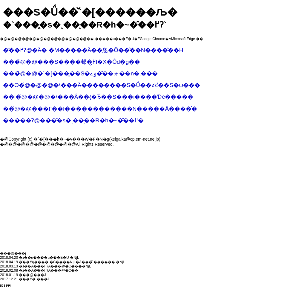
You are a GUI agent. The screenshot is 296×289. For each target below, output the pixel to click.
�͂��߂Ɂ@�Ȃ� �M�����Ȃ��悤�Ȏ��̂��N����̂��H (93, 50)
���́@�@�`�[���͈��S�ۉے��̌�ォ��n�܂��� (80, 73)
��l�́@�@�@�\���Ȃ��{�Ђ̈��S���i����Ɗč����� (98, 97)
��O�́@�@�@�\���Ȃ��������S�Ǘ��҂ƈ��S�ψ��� (101, 85)
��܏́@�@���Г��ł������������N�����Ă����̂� (100, 109)
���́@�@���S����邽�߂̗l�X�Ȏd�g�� (71, 62)
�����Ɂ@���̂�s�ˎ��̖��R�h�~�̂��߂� (73, 120)
